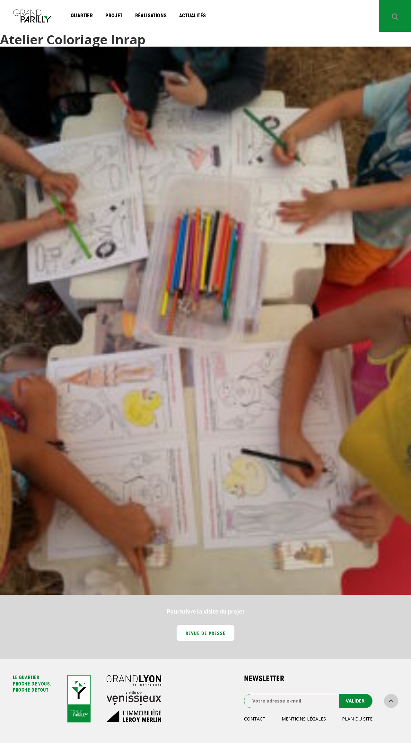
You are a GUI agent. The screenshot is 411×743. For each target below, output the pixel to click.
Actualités (192, 16)
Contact (255, 719)
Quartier (82, 16)
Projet (113, 16)
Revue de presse (206, 634)
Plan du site (357, 719)
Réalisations (151, 16)
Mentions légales (304, 719)
